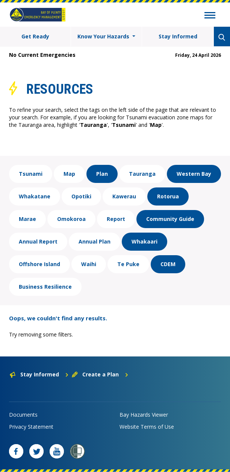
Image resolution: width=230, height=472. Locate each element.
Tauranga (142, 173)
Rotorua (168, 196)
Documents (23, 414)
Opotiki (81, 196)
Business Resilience (45, 286)
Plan (102, 173)
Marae (27, 218)
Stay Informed (178, 36)
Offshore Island (39, 264)
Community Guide (170, 218)
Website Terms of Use (147, 426)
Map (69, 173)
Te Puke (128, 264)
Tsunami (30, 173)
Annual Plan (94, 241)
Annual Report (38, 241)
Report (116, 218)
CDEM (168, 264)
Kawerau (124, 196)
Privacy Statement (31, 426)
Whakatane (34, 196)
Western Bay (194, 173)
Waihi (88, 264)
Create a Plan (100, 374)
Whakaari (144, 241)
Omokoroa (71, 218)
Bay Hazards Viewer (144, 414)
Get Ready (35, 36)
